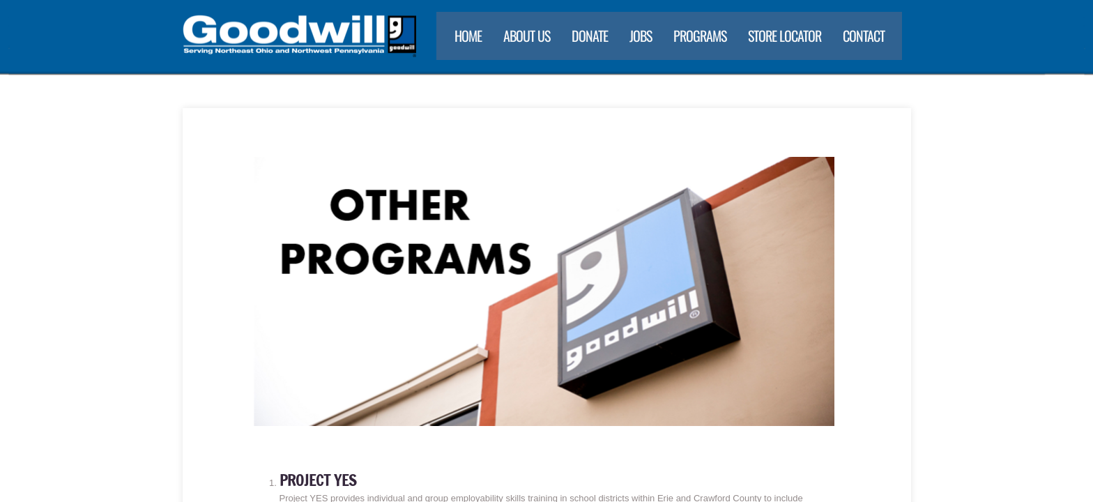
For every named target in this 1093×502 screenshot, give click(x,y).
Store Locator (784, 35)
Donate (590, 35)
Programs (699, 35)
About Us (526, 35)
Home (468, 35)
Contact (864, 35)
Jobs (640, 35)
